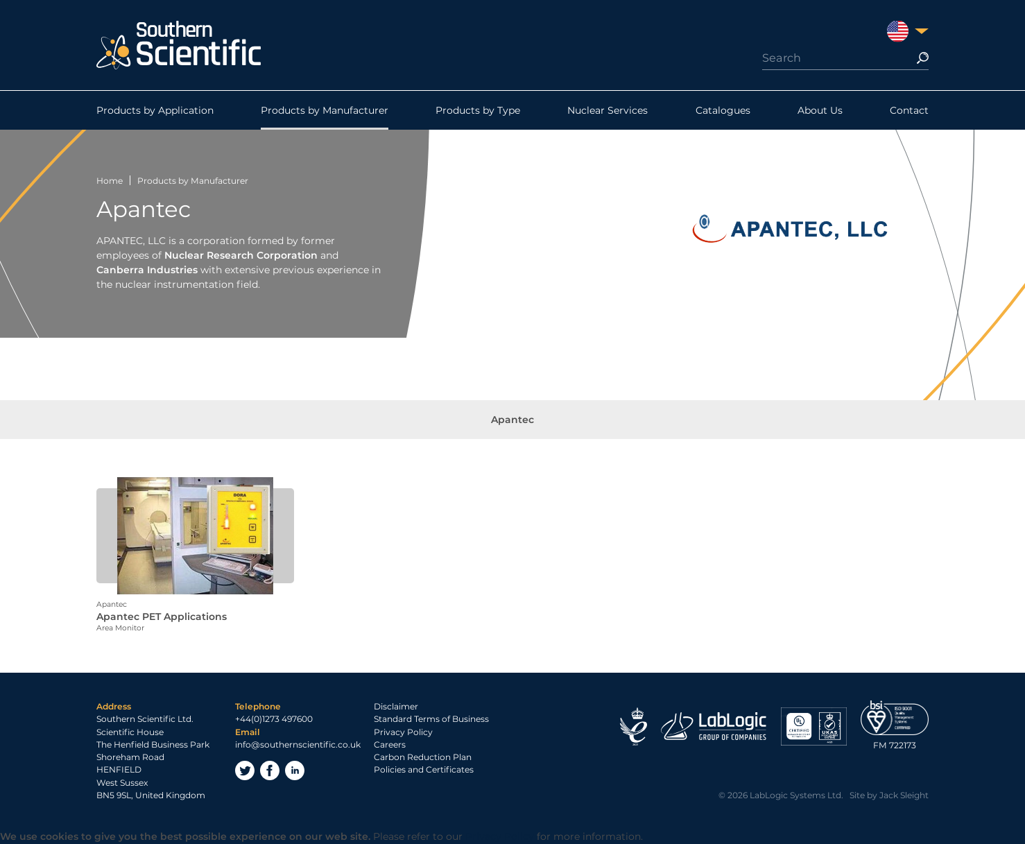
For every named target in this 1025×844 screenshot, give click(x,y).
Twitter (245, 770)
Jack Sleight (904, 795)
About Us (820, 110)
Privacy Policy (403, 732)
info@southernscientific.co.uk (298, 744)
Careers (390, 744)
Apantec (512, 419)
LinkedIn (294, 770)
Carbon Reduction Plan (423, 757)
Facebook (269, 770)
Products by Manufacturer (324, 110)
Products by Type (478, 110)
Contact (909, 110)
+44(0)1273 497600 (274, 719)
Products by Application (155, 110)
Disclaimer (396, 706)
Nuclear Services (607, 110)
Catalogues (723, 110)
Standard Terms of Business (431, 719)
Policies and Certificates (424, 769)
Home (109, 180)
